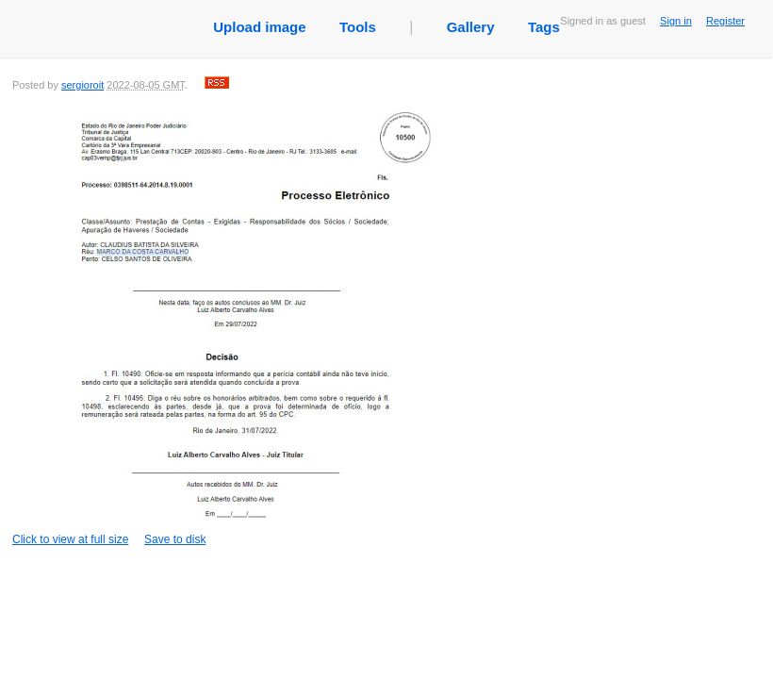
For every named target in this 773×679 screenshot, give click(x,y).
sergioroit (82, 85)
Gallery (471, 27)
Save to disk (175, 539)
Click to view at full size (224, 325)
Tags (544, 27)
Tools (357, 27)
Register (725, 20)
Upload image (259, 27)
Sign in (676, 20)
